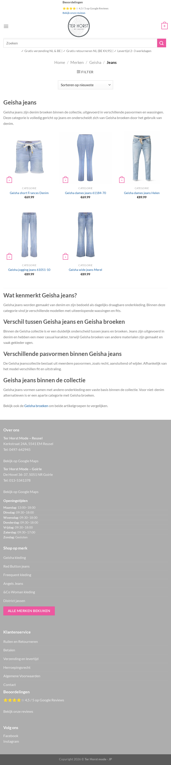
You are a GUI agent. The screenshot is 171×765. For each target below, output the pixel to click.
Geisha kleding (14, 557)
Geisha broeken (36, 405)
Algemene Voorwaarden (21, 676)
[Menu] (6, 26)
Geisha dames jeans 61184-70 (85, 193)
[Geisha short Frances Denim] (29, 157)
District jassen (14, 600)
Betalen (9, 650)
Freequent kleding (17, 575)
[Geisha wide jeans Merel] (85, 234)
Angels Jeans (13, 583)
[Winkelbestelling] (85, 84)
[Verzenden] (161, 43)
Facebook (10, 736)
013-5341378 (20, 480)
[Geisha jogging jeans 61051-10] (29, 234)
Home (59, 62)
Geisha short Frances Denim (29, 193)
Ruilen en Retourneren (20, 641)
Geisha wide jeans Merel (85, 270)
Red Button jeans (16, 566)
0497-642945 (20, 449)
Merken (77, 62)
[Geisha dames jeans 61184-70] (85, 157)
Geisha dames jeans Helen (142, 193)
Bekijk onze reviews (74, 13)
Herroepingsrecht (17, 667)
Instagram (11, 741)
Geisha (95, 62)
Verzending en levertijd (21, 658)
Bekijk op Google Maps (21, 461)
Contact (9, 684)
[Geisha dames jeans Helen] (142, 157)
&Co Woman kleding (19, 592)
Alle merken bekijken (29, 611)
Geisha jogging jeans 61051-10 (29, 270)
